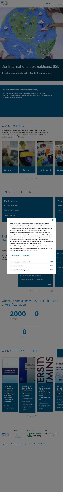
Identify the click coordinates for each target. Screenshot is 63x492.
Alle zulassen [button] (15, 255)
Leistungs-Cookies (18, 266)
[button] (52, 220)
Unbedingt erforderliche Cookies (22, 262)
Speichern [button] (26, 255)
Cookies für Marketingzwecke (21, 270)
